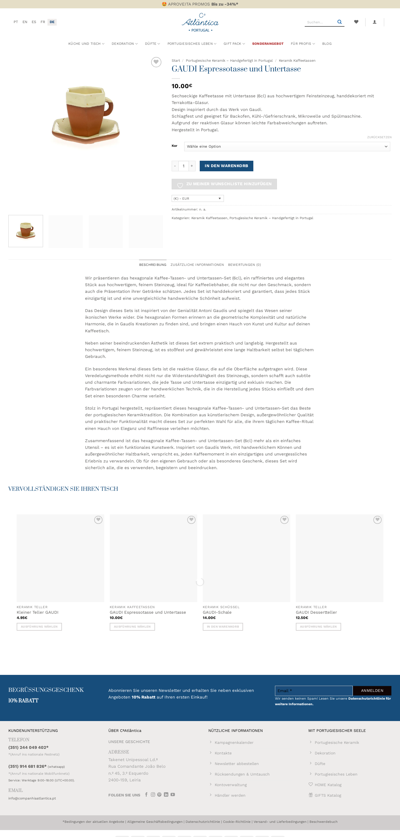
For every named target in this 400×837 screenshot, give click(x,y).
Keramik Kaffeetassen (297, 60)
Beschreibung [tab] (153, 265)
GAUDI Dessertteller (316, 612)
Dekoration (125, 43)
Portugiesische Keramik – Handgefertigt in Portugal (229, 60)
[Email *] (314, 691)
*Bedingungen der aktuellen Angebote (93, 822)
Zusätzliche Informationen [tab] (197, 265)
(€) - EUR (181, 198)
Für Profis (303, 43)
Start (176, 60)
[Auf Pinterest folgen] (159, 795)
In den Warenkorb (226, 165)
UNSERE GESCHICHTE (129, 741)
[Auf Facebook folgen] (146, 795)
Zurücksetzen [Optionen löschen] (379, 137)
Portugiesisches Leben (192, 43)
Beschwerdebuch (323, 822)
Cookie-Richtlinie (237, 822)
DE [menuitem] (52, 22)
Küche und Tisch (86, 43)
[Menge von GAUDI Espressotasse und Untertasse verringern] (175, 166)
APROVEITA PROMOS (203, 4)
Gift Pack (234, 43)
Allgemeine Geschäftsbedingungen (154, 822)
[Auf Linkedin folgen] (166, 795)
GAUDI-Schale (217, 612)
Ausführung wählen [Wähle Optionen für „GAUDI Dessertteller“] (318, 626)
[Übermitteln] (339, 22)
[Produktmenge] (183, 166)
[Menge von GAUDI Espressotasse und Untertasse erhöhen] (192, 166)
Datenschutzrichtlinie (203, 822)
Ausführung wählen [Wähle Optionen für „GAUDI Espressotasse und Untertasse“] (132, 626)
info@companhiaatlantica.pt (32, 798)
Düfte (152, 43)
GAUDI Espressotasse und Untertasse (148, 612)
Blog (327, 44)
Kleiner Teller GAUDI (37, 612)
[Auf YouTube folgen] (173, 795)
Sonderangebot (268, 44)
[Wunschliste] (356, 21)
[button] (374, 21)
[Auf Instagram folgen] (153, 795)
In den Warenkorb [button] (223, 626)
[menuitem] (15, 22)
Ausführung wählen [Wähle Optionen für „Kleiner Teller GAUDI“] (39, 626)
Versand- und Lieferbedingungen (280, 822)
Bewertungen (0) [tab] (244, 265)
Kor (174, 146)
